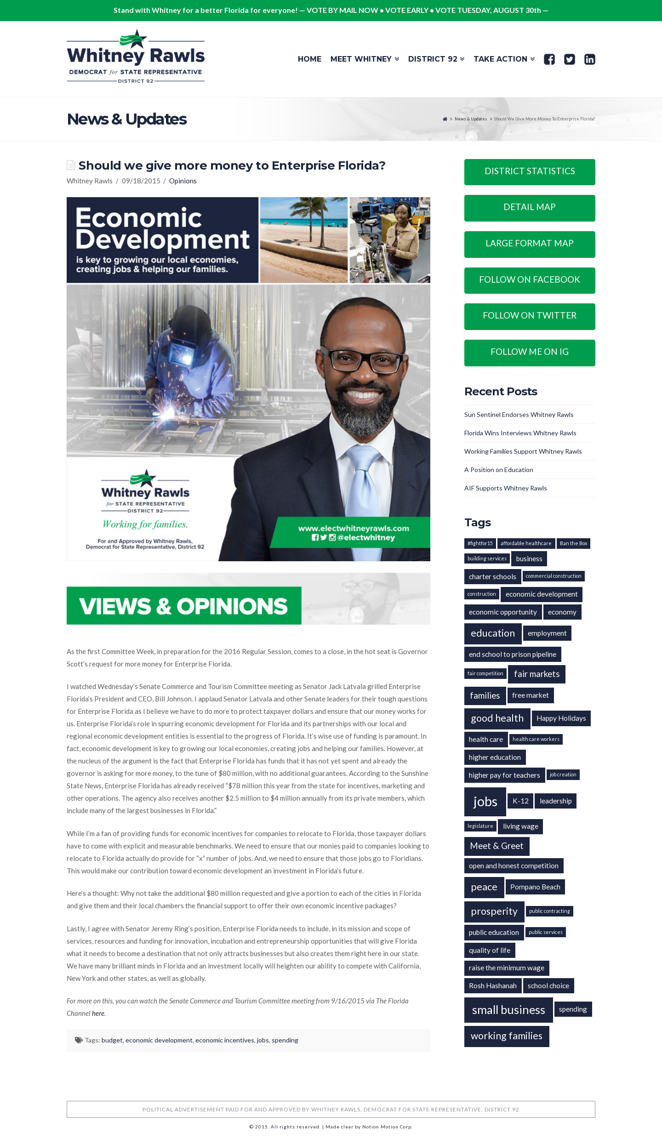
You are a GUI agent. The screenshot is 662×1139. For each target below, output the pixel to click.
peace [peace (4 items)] (484, 887)
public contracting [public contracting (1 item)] (549, 911)
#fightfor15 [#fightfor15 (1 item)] (480, 543)
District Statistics (530, 170)
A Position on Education (498, 469)
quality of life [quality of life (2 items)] (489, 950)
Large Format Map (529, 243)
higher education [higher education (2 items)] (495, 757)
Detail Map (529, 206)
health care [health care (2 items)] (486, 739)
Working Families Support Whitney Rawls (523, 451)
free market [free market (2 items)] (530, 695)
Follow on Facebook (529, 279)
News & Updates (471, 118)
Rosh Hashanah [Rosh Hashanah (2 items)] (493, 985)
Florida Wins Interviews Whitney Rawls (520, 433)
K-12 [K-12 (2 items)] (521, 801)
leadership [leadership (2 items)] (556, 801)
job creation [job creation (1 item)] (563, 774)
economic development (159, 1040)
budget (112, 1040)
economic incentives (224, 1040)
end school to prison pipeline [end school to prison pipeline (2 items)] (512, 654)
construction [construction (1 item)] (482, 594)
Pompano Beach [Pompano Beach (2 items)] (535, 887)
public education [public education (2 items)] (494, 932)
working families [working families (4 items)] (506, 1036)
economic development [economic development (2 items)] (542, 594)
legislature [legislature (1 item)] (480, 826)
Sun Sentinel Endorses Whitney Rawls (519, 414)
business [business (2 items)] (529, 558)
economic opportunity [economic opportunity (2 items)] (503, 612)
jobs (263, 1040)
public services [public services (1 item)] (546, 932)
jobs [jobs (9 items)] (485, 801)
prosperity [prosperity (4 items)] (494, 911)
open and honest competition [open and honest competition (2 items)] (514, 865)
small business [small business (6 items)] (508, 1009)
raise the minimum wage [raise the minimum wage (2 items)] (506, 967)
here (98, 1013)
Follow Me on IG (530, 351)
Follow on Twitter (529, 315)
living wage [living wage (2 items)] (520, 826)
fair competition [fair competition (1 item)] (485, 673)
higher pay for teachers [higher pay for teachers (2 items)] (504, 775)
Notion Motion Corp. (387, 1126)
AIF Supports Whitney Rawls (505, 488)
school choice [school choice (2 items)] (548, 985)
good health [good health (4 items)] (497, 718)
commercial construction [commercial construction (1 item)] (554, 576)
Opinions (183, 181)
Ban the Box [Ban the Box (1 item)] (573, 543)
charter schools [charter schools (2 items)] (492, 576)
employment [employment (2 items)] (547, 633)
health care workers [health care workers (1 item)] (536, 739)
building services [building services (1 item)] (487, 558)
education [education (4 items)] (493, 633)
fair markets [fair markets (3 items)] (537, 674)
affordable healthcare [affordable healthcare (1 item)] (526, 543)
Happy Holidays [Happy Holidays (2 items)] (561, 718)
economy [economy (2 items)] (562, 612)
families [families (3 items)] (485, 695)
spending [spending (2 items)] (573, 1009)
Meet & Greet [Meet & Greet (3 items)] (497, 846)
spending (285, 1040)
